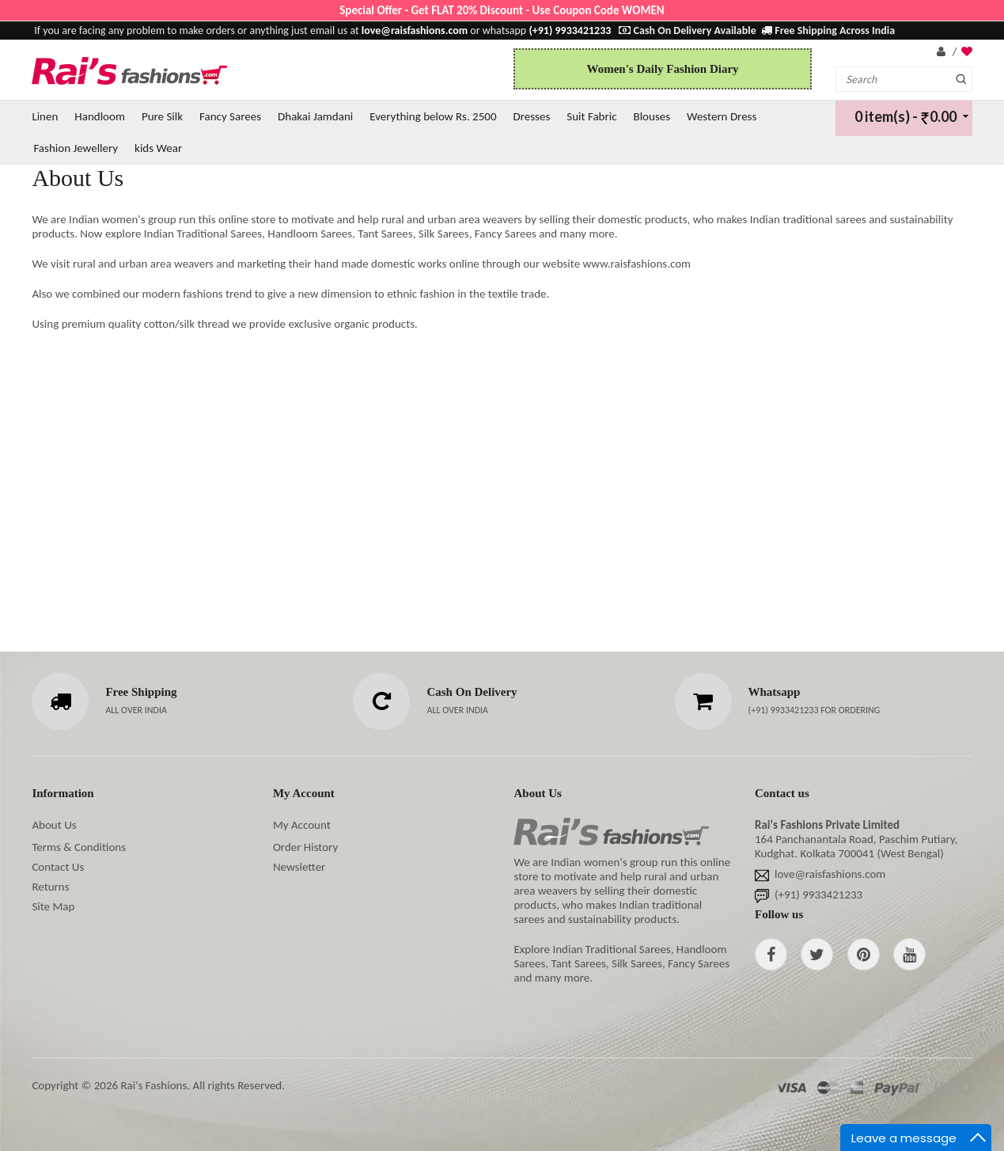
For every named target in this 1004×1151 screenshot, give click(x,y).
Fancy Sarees (230, 116)
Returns (50, 886)
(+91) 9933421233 (784, 710)
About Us (54, 825)
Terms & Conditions (79, 847)
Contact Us (58, 867)
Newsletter (299, 867)
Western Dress (721, 116)
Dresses (532, 116)
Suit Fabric (591, 116)
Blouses (652, 116)
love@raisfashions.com (830, 874)
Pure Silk (162, 116)
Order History (305, 847)
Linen (45, 116)
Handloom (99, 116)
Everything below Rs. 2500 (432, 116)
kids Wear (158, 148)
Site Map (53, 906)
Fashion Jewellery (75, 148)
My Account (302, 825)
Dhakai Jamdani (315, 116)
